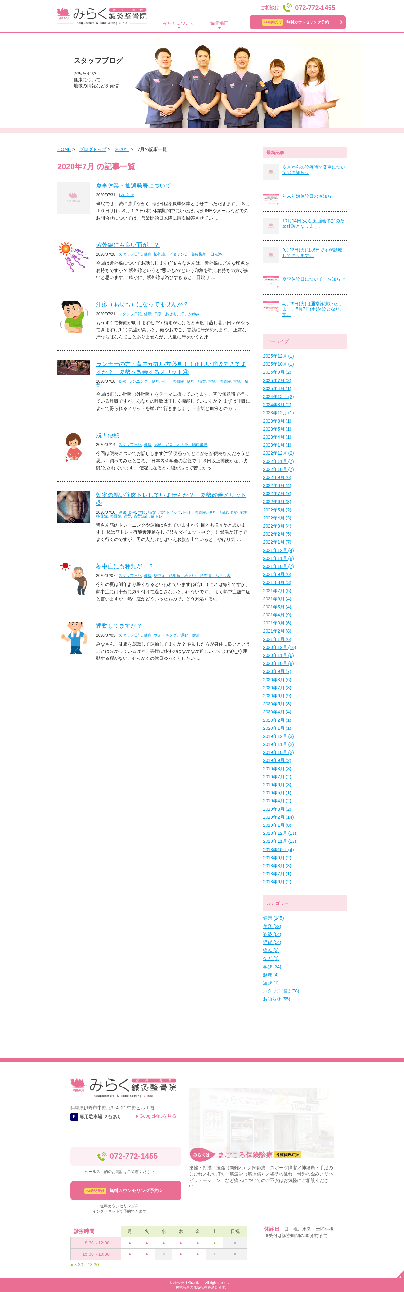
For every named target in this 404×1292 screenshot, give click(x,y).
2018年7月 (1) (277, 873)
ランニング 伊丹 (143, 381)
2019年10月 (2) (278, 752)
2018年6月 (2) (277, 881)
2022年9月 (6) (277, 477)
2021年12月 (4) (278, 550)
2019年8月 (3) (277, 768)
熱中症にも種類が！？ (125, 566)
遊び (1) (271, 982)
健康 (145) (273, 918)
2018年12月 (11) (279, 833)
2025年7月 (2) (277, 380)
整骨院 (115, 516)
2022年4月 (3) (277, 517)
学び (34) (272, 966)
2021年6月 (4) (277, 598)
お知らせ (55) (276, 998)
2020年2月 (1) (277, 720)
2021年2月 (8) (277, 630)
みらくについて (178, 23)
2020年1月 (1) (277, 728)
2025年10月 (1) (278, 364)
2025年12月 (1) (278, 356)
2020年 (122, 149)
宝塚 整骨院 (219, 381)
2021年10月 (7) (278, 566)
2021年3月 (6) (277, 622)
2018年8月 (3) (277, 865)
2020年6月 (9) (277, 695)
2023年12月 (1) (278, 412)
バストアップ (169, 512)
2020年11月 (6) (278, 655)
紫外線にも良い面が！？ (128, 245)
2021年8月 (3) (277, 582)
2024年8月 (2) (277, 404)
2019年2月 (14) (278, 817)
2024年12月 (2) (278, 396)
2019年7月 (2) (277, 776)
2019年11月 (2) (278, 744)
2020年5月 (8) (277, 703)
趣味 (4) (271, 974)
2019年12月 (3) (278, 736)
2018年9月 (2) (277, 857)
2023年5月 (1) (277, 429)
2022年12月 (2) (278, 453)
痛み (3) (271, 950)
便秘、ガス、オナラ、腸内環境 (180, 444)
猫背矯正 (219, 23)
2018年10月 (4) (278, 849)
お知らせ (126, 195)
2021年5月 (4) (277, 606)
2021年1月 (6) (277, 639)
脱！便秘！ (110, 435)
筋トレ (156, 516)
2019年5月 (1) (277, 792)
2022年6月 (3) (277, 501)
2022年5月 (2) (277, 509)
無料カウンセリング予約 (295, 22)
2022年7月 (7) (277, 493)
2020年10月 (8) (278, 663)
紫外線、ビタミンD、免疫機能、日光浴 (188, 254)
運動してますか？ (119, 626)
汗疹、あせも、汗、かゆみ (177, 314)
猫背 (152, 512)
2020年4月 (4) (277, 711)
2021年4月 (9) (277, 614)
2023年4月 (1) (277, 437)
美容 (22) (272, 926)
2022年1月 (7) (277, 542)
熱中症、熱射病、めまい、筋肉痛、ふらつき (192, 575)
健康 (148, 254)
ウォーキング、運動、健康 (177, 635)
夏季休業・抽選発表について (133, 185)
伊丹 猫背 (196, 381)
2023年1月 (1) (277, 445)
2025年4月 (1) (277, 388)
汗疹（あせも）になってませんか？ (142, 304)
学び (142, 512)
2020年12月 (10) (279, 647)
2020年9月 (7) (277, 671)
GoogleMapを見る (158, 1116)
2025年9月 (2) (277, 372)
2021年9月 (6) (277, 574)
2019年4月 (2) (277, 800)
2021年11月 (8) (278, 558)
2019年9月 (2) (277, 760)
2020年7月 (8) (277, 687)
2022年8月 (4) (277, 485)
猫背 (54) (272, 942)
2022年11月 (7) (278, 461)
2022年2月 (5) (277, 534)
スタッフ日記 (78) (281, 990)
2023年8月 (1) (277, 420)
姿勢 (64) (272, 934)
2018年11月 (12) (279, 841)
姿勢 (122, 381)
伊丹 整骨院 (172, 381)
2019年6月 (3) (277, 784)
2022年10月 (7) (278, 469)
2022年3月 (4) (277, 525)
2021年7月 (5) (277, 590)
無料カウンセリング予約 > (123, 1191)
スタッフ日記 (130, 254)
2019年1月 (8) (277, 825)
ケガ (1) (271, 958)
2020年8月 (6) (277, 679)
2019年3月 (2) (277, 809)
